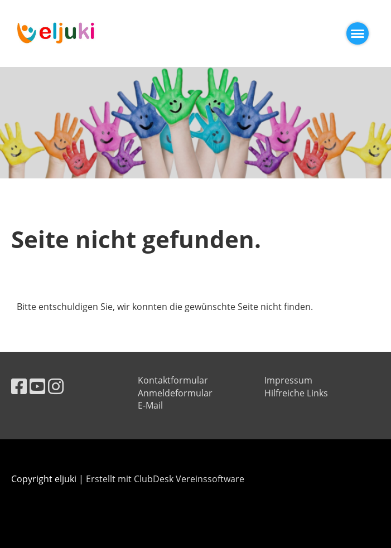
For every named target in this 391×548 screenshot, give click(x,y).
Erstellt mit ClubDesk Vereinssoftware (165, 479)
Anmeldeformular (175, 393)
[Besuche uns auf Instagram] (56, 386)
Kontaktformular (173, 380)
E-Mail (150, 405)
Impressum (288, 380)
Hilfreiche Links (296, 393)
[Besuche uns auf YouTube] (37, 386)
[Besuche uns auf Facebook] (19, 386)
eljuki (131, 33)
